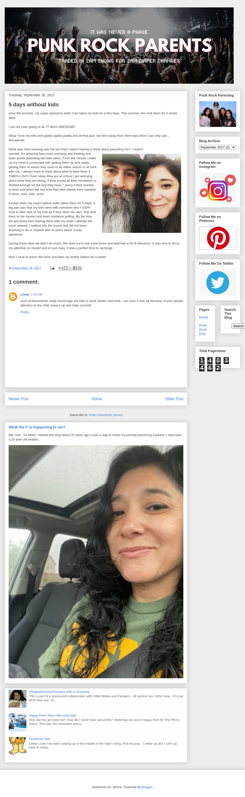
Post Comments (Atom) (105, 415)
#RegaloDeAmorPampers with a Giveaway (59, 692)
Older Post (174, 399)
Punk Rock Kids (203, 329)
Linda (24, 294)
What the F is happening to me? (37, 427)
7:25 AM (36, 294)
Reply (24, 312)
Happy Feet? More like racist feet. (53, 715)
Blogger (146, 787)
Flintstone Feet (39, 739)
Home (97, 399)
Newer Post (19, 399)
